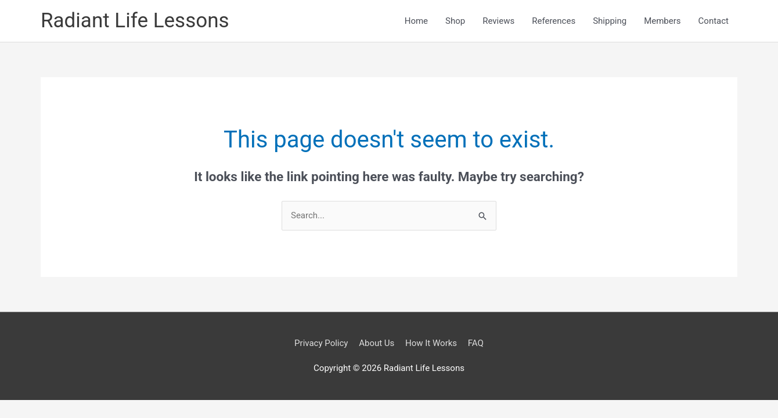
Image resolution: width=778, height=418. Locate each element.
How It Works (431, 343)
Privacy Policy (321, 343)
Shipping (609, 21)
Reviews (498, 21)
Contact (713, 21)
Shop (455, 21)
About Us (376, 343)
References (553, 21)
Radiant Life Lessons (135, 21)
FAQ (476, 343)
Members (662, 21)
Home (416, 21)
